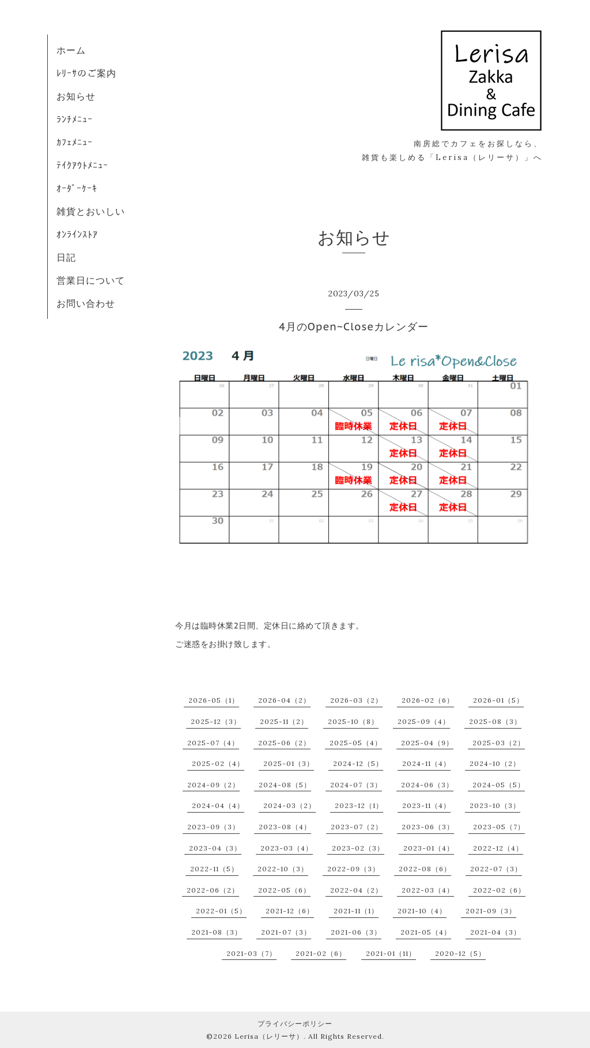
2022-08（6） (425, 868)
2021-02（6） (321, 953)
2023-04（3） (215, 848)
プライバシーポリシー (295, 1023)
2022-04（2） (356, 890)
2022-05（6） (284, 890)
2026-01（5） (498, 700)
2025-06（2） (284, 742)
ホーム (71, 50)
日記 (66, 257)
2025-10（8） (353, 721)
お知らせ (76, 96)
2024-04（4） (218, 805)
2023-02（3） (358, 848)
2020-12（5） (460, 953)
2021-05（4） (425, 932)
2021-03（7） (251, 953)
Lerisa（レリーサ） (269, 1036)
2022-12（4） (498, 848)
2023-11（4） (426, 805)
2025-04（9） (427, 742)
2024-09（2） (213, 784)
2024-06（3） (427, 784)
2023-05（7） (499, 826)
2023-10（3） (495, 805)
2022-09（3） (353, 868)
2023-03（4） (286, 848)
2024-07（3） (356, 784)
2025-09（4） (424, 721)
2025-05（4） (356, 742)
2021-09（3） (491, 910)
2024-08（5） (285, 784)
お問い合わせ (85, 303)
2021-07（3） (286, 932)
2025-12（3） (216, 721)
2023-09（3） (213, 826)
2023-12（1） (359, 805)
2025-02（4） (218, 763)
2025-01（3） (288, 763)
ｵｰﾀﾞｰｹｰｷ (76, 188)
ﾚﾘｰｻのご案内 (86, 73)
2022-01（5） (221, 910)
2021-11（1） (356, 910)
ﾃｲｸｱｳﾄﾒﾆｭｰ (82, 165)
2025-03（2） (498, 742)
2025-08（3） (495, 721)
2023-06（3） (428, 826)
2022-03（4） (428, 890)
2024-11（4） (426, 763)
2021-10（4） (422, 910)
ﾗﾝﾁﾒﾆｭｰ (74, 119)
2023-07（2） (357, 826)
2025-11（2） (284, 721)
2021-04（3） (495, 932)
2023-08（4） (285, 826)
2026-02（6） (428, 700)
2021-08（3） (216, 932)
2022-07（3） (496, 868)
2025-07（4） (213, 742)
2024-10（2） (495, 763)
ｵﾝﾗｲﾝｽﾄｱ (77, 234)
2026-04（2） (284, 700)
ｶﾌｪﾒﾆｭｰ (74, 142)
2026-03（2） (356, 700)
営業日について (90, 280)
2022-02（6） (499, 890)
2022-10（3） (283, 868)
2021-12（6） (290, 910)
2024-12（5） (358, 763)
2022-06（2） (213, 890)
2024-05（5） (498, 784)
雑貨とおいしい (90, 211)
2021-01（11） (391, 953)
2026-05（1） (213, 700)
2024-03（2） (289, 805)
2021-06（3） (356, 932)
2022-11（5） (214, 868)
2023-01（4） (428, 848)
